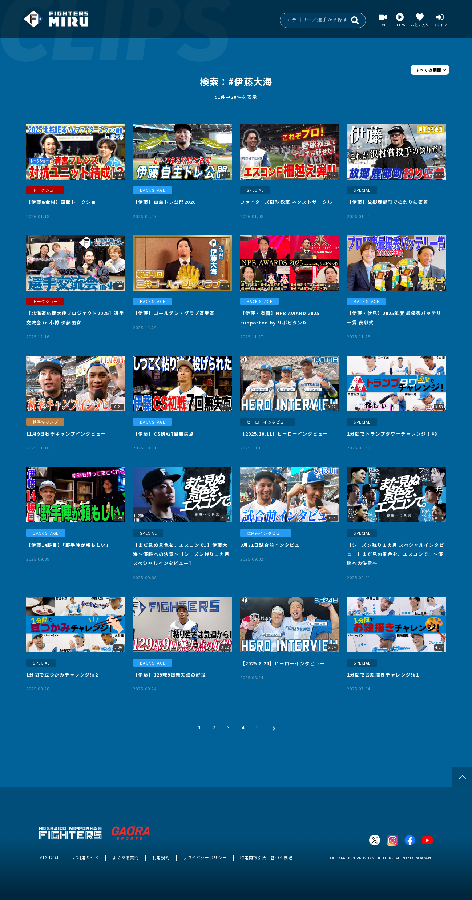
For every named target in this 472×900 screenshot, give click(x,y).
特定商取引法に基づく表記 (266, 857)
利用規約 (161, 857)
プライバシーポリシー (205, 857)
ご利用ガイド (86, 857)
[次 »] (272, 727)
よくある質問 (126, 857)
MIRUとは (49, 857)
